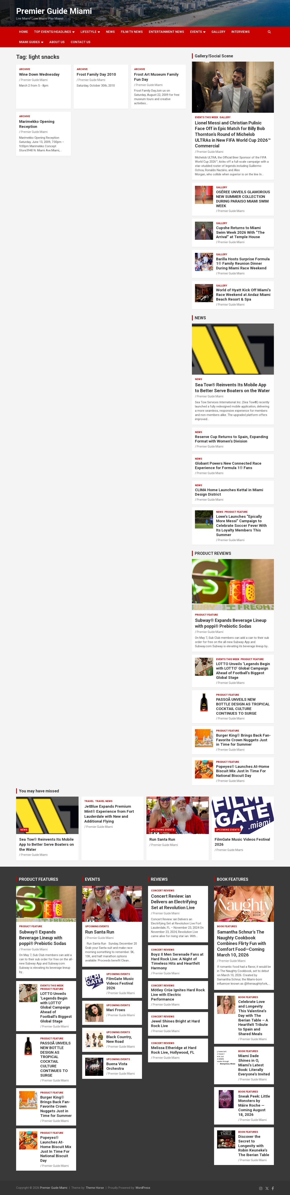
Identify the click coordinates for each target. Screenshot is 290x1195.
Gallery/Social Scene (214, 56)
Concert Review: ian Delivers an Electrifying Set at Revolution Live (174, 902)
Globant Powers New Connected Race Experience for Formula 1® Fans (228, 465)
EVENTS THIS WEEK (206, 117)
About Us (57, 42)
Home (23, 32)
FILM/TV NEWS (132, 32)
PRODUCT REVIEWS (213, 553)
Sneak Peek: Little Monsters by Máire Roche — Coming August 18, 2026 (254, 1105)
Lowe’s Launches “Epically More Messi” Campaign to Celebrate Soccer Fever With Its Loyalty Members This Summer (241, 525)
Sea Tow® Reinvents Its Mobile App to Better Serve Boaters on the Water (46, 844)
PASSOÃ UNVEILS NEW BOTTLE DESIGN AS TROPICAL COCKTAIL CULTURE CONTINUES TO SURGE (243, 706)
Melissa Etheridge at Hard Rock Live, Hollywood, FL (173, 1050)
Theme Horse (95, 1188)
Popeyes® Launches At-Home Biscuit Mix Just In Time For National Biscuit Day (242, 771)
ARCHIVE (24, 69)
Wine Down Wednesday (39, 74)
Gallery (225, 117)
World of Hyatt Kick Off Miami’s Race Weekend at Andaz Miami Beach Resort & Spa (243, 295)
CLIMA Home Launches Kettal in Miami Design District (229, 492)
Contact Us (80, 42)
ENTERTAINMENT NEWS (166, 32)
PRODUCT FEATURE (236, 512)
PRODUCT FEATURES (38, 879)
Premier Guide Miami (54, 11)
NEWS (110, 32)
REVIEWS (159, 879)
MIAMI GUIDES (29, 42)
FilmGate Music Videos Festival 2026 (120, 983)
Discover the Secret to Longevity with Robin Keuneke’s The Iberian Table (253, 1145)
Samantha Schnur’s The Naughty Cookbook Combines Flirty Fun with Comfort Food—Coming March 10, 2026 (241, 943)
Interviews (240, 32)
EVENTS (196, 32)
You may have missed (39, 791)
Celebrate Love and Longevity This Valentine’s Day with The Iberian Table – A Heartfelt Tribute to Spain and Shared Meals (253, 1017)
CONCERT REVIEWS (162, 890)
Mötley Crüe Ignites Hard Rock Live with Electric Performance (178, 995)
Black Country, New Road (119, 1039)
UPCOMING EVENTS (162, 829)
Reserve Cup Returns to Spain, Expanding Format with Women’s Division (231, 439)
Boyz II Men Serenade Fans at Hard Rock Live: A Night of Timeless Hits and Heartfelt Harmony (177, 961)
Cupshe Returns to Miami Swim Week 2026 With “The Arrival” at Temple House (240, 232)
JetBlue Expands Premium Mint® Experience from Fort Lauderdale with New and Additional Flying (109, 814)
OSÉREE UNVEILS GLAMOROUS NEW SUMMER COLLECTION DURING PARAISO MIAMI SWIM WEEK (243, 199)
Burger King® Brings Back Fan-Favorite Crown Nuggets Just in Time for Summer (243, 740)
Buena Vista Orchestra (116, 1066)
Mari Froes (115, 1010)
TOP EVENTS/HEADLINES (52, 32)
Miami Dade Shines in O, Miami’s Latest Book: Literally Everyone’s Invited (254, 1064)
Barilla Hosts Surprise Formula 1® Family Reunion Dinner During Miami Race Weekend (243, 264)
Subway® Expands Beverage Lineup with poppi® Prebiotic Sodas (42, 937)
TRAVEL (89, 801)
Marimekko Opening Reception (36, 124)
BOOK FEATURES (232, 879)
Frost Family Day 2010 (96, 74)
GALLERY (218, 32)
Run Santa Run (162, 839)
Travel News (103, 801)
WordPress (143, 1188)
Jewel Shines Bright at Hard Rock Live (175, 1023)
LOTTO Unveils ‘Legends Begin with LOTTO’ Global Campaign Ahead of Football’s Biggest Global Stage (243, 671)
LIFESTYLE (88, 32)
